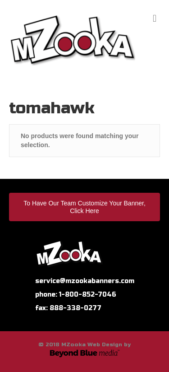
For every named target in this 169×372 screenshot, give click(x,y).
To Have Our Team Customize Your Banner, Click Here (84, 207)
